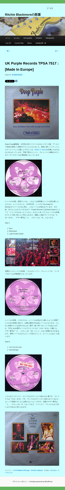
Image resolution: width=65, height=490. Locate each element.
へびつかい (53, 470)
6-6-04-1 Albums (37, 470)
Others (29, 43)
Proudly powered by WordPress (41, 481)
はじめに (17, 38)
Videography (50, 38)
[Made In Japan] (40, 150)
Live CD (8, 43)
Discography (28, 38)
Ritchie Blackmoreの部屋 (23, 14)
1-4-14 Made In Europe (21, 470)
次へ (57, 51)
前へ (7, 51)
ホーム (8, 38)
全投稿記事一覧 (40, 43)
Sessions (39, 38)
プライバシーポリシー (20, 481)
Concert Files (19, 43)
